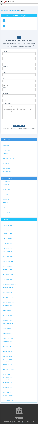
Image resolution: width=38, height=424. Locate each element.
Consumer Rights (15, 10)
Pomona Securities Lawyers (7, 328)
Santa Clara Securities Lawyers (8, 364)
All (1, 10)
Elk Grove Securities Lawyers (8, 258)
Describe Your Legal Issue (7, 103)
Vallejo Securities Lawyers (7, 390)
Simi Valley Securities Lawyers (8, 374)
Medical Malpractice (6, 168)
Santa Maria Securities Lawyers (8, 369)
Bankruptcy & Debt (6, 184)
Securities (4, 173)
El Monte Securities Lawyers (8, 256)
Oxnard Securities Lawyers (7, 320)
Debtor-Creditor (5, 153)
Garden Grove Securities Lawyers (8, 276)
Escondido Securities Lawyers (8, 261)
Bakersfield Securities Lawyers (8, 228)
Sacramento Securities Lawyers (8, 343)
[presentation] (19, 122)
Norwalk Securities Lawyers (7, 307)
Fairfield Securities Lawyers (7, 264)
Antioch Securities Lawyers (7, 225)
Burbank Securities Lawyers (7, 233)
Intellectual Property (6, 209)
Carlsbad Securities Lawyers (8, 235)
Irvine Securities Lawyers (7, 289)
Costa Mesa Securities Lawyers (8, 246)
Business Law (5, 186)
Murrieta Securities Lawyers (7, 305)
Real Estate (5, 215)
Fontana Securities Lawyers (7, 266)
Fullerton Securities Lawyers (8, 274)
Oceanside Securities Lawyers (8, 312)
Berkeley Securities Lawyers (7, 230)
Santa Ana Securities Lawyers (8, 361)
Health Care (5, 207)
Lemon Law (5, 166)
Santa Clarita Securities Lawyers (8, 366)
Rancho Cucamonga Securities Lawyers (9, 330)
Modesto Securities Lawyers (8, 300)
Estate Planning (5, 202)
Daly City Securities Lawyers (7, 248)
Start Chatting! (19, 125)
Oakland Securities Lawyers (7, 310)
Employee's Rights (6, 199)
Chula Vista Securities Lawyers (8, 238)
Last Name (4, 55)
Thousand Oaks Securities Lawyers (9, 384)
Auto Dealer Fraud (6, 142)
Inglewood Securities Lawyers (8, 287)
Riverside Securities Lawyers (8, 338)
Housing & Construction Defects (8, 158)
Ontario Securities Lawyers (7, 315)
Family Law (5, 204)
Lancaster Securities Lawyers (8, 292)
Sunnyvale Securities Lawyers (8, 379)
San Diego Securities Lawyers (8, 351)
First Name (4, 51)
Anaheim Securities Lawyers (8, 222)
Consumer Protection (6, 148)
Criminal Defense (6, 197)
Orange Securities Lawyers (7, 318)
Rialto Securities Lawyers (7, 333)
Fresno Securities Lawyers (7, 271)
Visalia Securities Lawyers (7, 397)
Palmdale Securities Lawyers (8, 323)
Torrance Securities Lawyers (8, 387)
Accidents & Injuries (6, 181)
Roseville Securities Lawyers (8, 341)
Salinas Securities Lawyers (7, 346)
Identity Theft (5, 160)
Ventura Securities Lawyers (7, 392)
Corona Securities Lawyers (7, 243)
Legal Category (5, 93)
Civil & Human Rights (6, 191)
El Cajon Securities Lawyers (7, 253)
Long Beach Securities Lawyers (8, 294)
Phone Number (5, 66)
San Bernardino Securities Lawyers (9, 348)
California (5, 10)
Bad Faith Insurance (6, 145)
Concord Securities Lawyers (7, 240)
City (3, 78)
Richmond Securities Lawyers (8, 336)
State (3, 82)
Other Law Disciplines (8, 178)
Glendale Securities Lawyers (8, 279)
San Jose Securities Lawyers (7, 356)
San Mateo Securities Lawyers (8, 359)
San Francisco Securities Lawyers (8, 354)
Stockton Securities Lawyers (8, 377)
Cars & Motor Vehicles (6, 189)
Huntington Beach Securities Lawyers (9, 284)
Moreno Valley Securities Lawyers (9, 302)
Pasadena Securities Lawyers (8, 325)
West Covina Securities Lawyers (8, 400)
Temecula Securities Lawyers (8, 382)
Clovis (9, 10)
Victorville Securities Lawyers (8, 395)
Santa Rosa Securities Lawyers (8, 372)
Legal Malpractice (6, 163)
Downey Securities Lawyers (7, 251)
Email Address (5, 61)
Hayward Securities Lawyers (8, 282)
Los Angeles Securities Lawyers (8, 297)
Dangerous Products (6, 150)
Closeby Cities (5, 219)
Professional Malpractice (7, 171)
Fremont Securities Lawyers (7, 269)
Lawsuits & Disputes (6, 212)
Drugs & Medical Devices (7, 155)
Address (4, 72)
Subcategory (4, 97)
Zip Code (4, 87)
